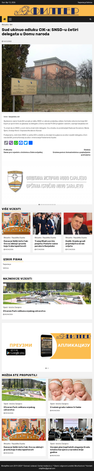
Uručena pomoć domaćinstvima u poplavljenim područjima (68, 152)
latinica (89, 2)
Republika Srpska (18, 238)
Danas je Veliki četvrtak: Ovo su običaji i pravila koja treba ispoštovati (16, 243)
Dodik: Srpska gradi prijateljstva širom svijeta (75, 243)
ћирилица (82, 2)
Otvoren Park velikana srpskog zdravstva (24, 311)
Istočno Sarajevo (15, 307)
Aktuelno (5, 25)
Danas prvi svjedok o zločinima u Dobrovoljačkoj (25, 151)
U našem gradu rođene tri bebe (65, 407)
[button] (39, 204)
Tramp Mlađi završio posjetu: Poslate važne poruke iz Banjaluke (46, 243)
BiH (11, 25)
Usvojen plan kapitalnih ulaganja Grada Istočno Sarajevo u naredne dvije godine (70, 449)
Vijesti (5, 307)
